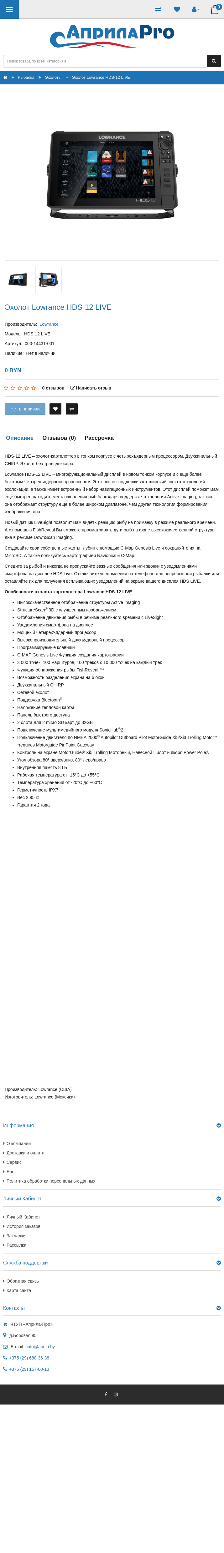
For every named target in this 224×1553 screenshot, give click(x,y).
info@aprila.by (41, 1346)
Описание (20, 438)
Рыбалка (26, 77)
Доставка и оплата (25, 1152)
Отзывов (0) (59, 438)
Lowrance (49, 324)
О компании (19, 1143)
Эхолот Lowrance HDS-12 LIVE (101, 77)
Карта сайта (19, 1290)
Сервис (14, 1162)
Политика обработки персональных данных (51, 1181)
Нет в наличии (25, 408)
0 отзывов (53, 387)
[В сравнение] (72, 409)
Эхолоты (53, 77)
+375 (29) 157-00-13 (29, 1369)
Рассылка (16, 1245)
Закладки (16, 1235)
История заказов (23, 1226)
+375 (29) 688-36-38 (29, 1357)
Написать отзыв (91, 387)
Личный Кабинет (23, 1216)
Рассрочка (99, 438)
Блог (11, 1171)
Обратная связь (23, 1281)
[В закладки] (55, 409)
